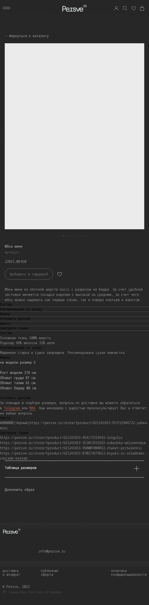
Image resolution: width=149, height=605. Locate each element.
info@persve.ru (51, 551)
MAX (32, 408)
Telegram (13, 408)
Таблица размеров (72, 469)
